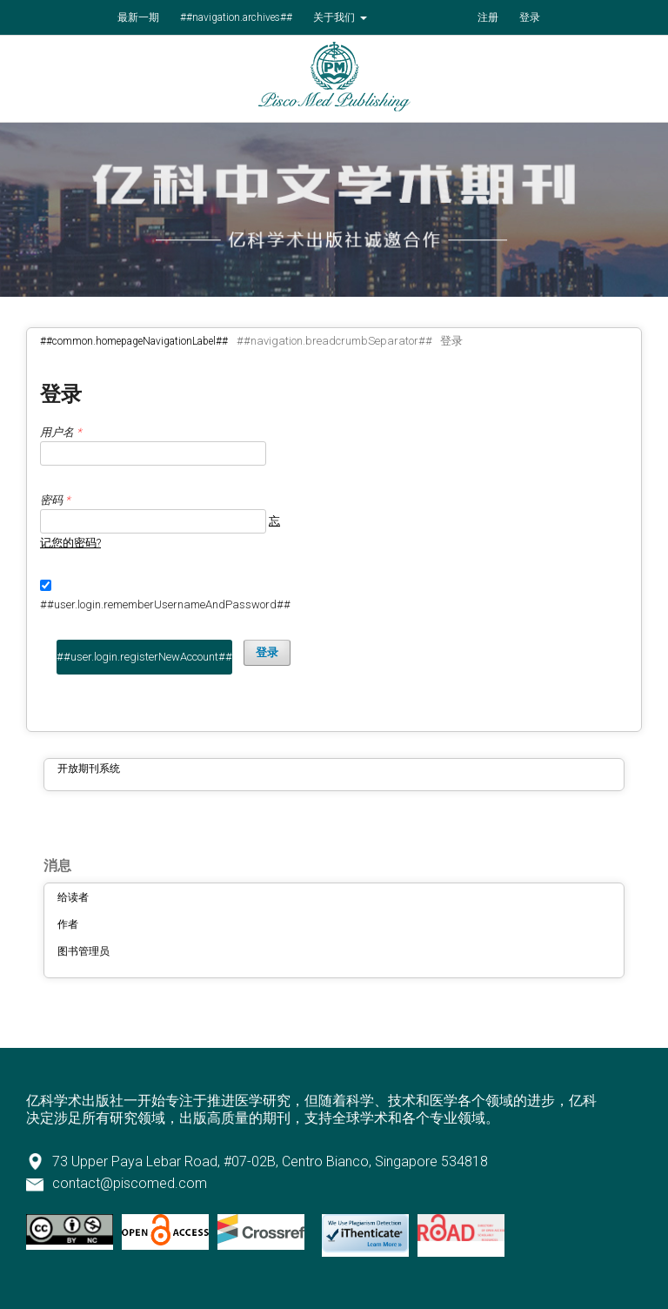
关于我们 (335, 17)
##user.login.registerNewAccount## (144, 656)
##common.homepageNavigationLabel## (134, 341)
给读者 (73, 897)
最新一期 (138, 17)
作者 (67, 924)
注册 (488, 17)
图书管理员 (83, 951)
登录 (529, 17)
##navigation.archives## (236, 17)
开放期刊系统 (88, 768)
